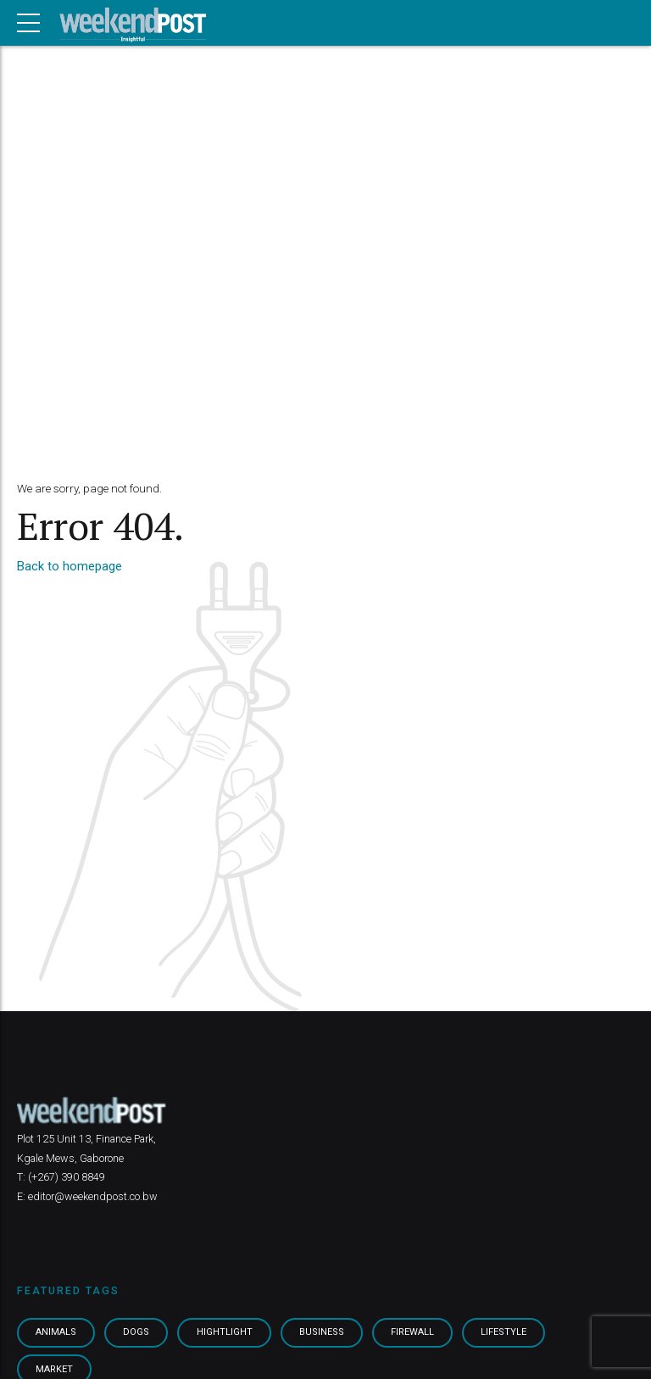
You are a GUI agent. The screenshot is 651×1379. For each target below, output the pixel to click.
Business (326, 1333)
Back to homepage (69, 566)
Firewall (418, 1333)
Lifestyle (510, 1333)
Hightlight (228, 1333)
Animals (57, 1333)
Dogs (139, 1333)
